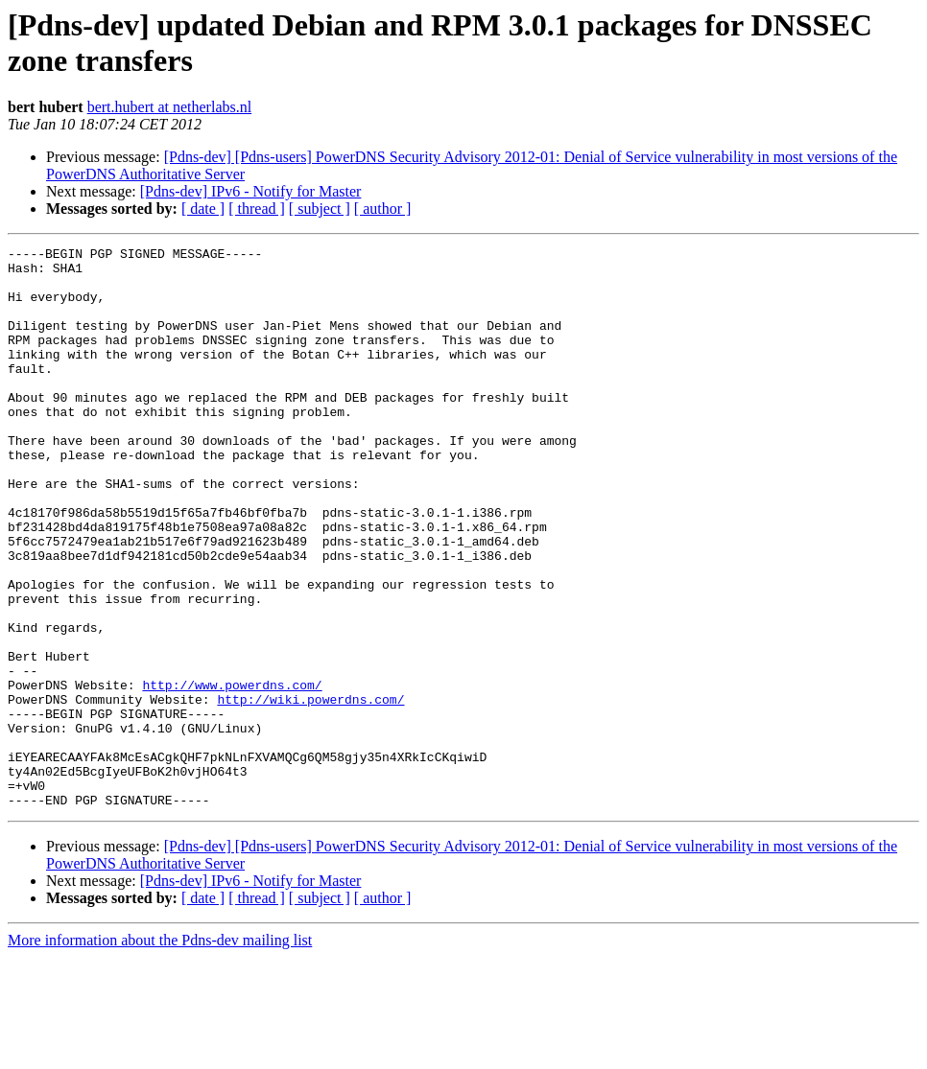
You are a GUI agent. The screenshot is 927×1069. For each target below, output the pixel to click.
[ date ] (203, 208)
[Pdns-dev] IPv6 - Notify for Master (251, 191)
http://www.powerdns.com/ (231, 773)
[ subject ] (319, 208)
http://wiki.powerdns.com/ (310, 791)
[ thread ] (256, 208)
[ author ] (383, 208)
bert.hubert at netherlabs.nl (169, 107)
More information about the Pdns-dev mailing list (160, 1052)
